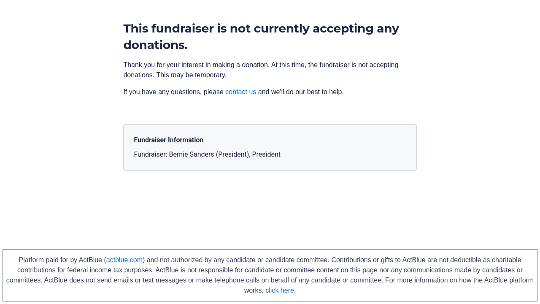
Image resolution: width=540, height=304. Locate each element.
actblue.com (124, 259)
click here (279, 290)
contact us (240, 91)
